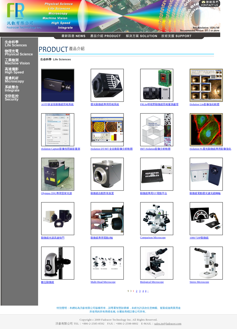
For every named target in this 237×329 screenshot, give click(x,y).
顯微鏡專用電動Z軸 (102, 237)
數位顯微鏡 (47, 282)
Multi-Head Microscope (103, 281)
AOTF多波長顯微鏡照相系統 (57, 104)
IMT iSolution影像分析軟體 (155, 148)
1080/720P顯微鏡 (199, 237)
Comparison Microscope (153, 237)
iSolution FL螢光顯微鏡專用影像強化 (210, 148)
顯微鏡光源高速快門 (52, 237)
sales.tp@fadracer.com (167, 323)
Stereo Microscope (199, 281)
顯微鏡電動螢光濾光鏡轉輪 (205, 193)
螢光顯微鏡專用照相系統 (105, 104)
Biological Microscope (152, 281)
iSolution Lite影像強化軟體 (204, 104)
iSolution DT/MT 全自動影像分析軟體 (112, 148)
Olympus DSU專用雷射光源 (56, 193)
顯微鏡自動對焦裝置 (102, 193)
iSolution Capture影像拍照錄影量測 (60, 148)
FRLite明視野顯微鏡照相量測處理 (159, 104)
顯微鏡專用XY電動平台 (153, 193)
